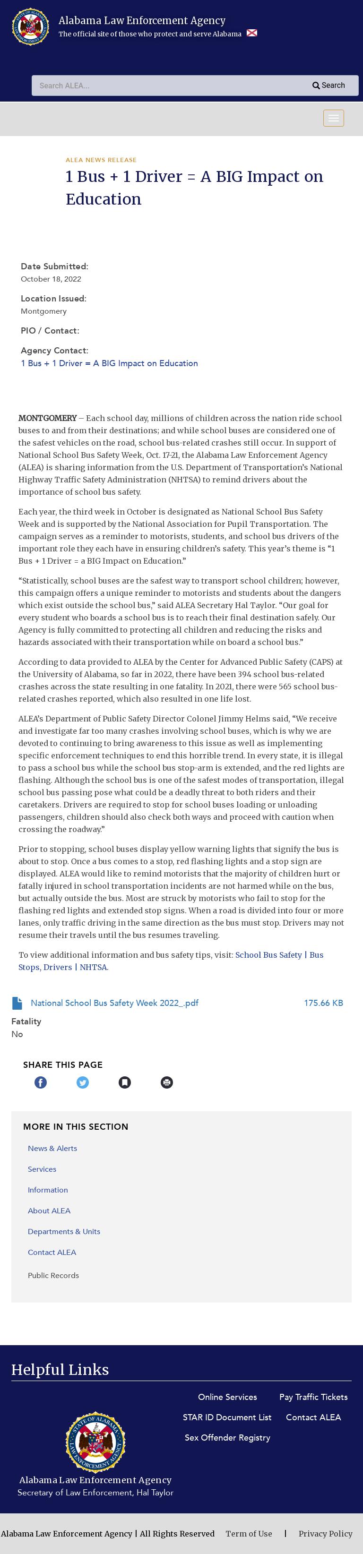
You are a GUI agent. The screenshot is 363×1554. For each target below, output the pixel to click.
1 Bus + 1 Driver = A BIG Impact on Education (109, 363)
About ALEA (49, 1211)
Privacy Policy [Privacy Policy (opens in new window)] (326, 1533)
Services (42, 1169)
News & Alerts (52, 1148)
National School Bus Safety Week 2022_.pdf (115, 1003)
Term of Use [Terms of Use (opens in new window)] (248, 1533)
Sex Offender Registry (227, 1438)
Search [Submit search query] (328, 86)
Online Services (227, 1397)
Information (48, 1190)
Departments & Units (64, 1232)
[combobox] (173, 85)
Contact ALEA (52, 1252)
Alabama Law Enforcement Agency (142, 20)
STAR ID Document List (227, 1418)
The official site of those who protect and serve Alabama (158, 34)
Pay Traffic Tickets (313, 1397)
